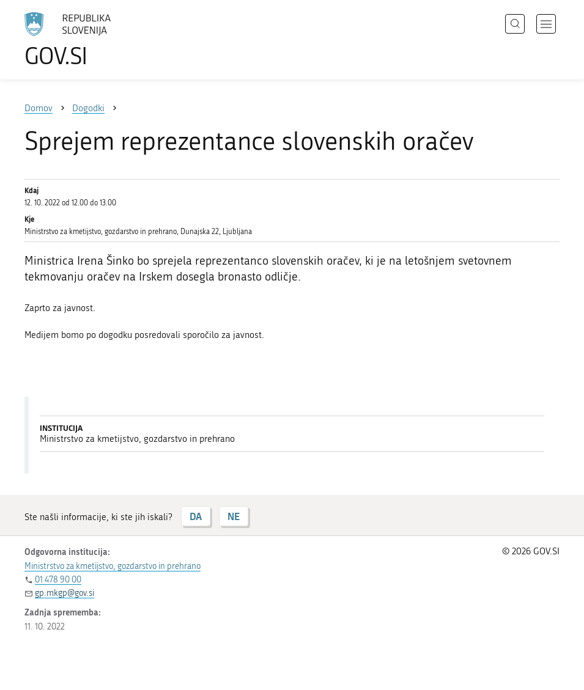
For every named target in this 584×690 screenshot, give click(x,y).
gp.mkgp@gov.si (64, 593)
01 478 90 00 (58, 579)
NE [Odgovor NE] (233, 516)
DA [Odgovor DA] (196, 516)
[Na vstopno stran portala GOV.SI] (85, 39)
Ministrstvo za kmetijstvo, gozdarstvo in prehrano (112, 566)
